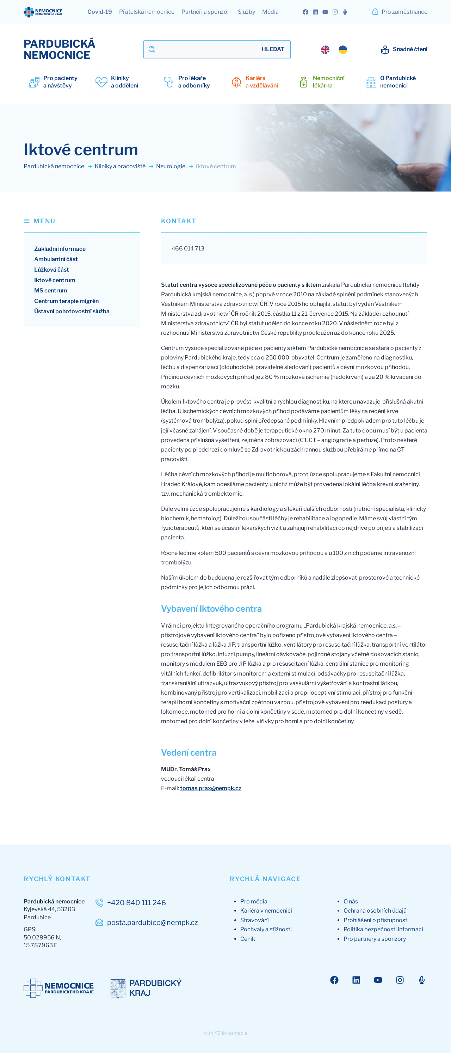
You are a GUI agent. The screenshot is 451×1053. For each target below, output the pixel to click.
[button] (82, 224)
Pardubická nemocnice (58, 166)
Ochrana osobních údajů (375, 910)
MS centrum (50, 290)
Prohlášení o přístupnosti (376, 920)
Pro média (253, 901)
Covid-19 (99, 11)
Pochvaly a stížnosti (266, 929)
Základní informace (60, 249)
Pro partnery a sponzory (375, 939)
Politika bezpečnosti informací (383, 929)
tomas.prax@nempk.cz (210, 788)
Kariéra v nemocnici (266, 910)
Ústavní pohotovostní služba (72, 311)
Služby (246, 11)
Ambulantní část (56, 259)
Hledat (273, 49)
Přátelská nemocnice (146, 11)
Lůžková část (51, 269)
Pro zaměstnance (399, 12)
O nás (351, 901)
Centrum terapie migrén (66, 301)
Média (270, 11)
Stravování (254, 920)
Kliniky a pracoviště (124, 166)
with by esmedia (225, 1033)
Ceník (247, 939)
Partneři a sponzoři (206, 11)
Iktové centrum (54, 280)
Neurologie (175, 166)
